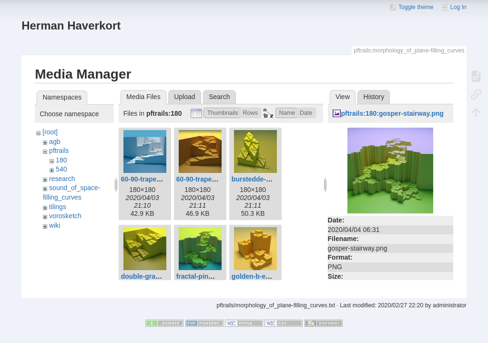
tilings (57, 207)
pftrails (59, 150)
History (374, 97)
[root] (50, 132)
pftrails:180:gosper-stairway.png (392, 113)
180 (61, 160)
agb (54, 141)
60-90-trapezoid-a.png (155, 179)
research (62, 178)
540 (61, 169)
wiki (54, 225)
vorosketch (65, 216)
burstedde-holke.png (264, 179)
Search (219, 97)
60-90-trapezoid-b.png (210, 179)
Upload (184, 97)
